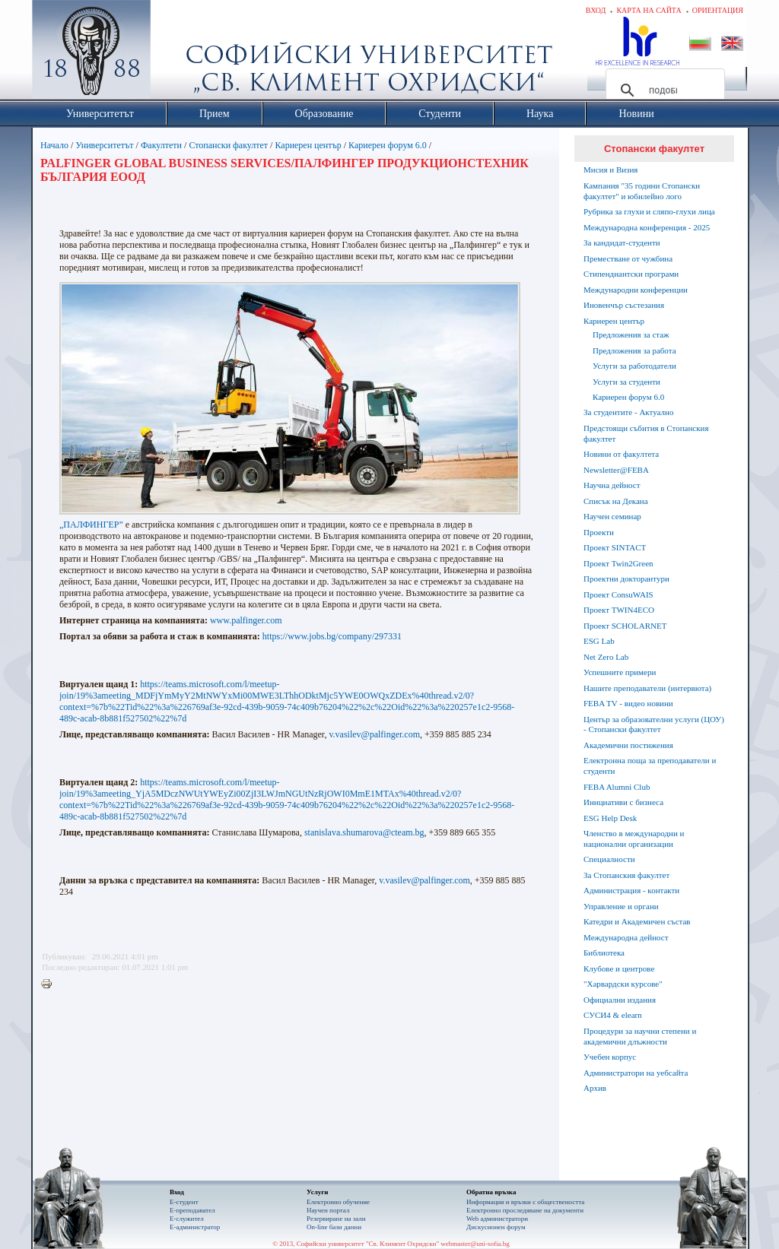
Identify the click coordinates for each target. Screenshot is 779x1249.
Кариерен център (308, 145)
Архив (594, 1087)
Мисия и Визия (610, 169)
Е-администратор (195, 1227)
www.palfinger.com (246, 620)
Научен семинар (612, 516)
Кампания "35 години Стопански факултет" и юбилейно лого (641, 191)
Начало (54, 145)
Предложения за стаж (631, 334)
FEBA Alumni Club (616, 786)
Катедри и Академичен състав (637, 921)
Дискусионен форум (496, 1227)
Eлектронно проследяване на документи (524, 1210)
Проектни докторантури (626, 578)
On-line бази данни (334, 1227)
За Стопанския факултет (626, 875)
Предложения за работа (634, 350)
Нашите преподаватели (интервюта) (647, 688)
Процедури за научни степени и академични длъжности (639, 1036)
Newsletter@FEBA (616, 469)
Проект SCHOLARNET (624, 625)
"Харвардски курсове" (623, 983)
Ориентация (717, 10)
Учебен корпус (609, 1056)
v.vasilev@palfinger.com (374, 734)
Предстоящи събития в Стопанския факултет (645, 433)
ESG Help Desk (610, 818)
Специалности (609, 859)
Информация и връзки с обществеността (525, 1202)
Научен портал (328, 1210)
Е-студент (184, 1202)
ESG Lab (599, 640)
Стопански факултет (228, 145)
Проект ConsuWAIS (618, 594)
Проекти (598, 532)
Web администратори (497, 1218)
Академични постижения (628, 745)
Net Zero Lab (605, 656)
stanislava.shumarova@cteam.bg (364, 832)
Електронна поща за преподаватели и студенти (649, 765)
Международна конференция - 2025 (646, 227)
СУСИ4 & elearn (612, 1014)
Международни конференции (635, 289)
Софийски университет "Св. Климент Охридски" (177, 53)
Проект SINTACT (614, 547)
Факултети (161, 145)
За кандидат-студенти (621, 242)
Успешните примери (619, 672)
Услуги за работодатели (634, 365)
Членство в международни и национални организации (633, 838)
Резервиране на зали (336, 1218)
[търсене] (663, 90)
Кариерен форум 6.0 (387, 145)
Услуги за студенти (626, 381)
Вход (596, 10)
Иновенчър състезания (623, 304)
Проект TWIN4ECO (618, 609)
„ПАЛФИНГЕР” (91, 524)
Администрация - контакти (631, 890)
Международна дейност (626, 937)
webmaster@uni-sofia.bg (475, 1243)
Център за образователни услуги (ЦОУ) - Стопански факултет (653, 724)
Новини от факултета (621, 453)
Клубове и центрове (618, 968)
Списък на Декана (615, 501)
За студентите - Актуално (628, 412)
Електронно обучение (338, 1202)
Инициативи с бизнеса (623, 802)
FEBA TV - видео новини (628, 703)
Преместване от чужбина (627, 258)
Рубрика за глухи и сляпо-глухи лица (649, 211)
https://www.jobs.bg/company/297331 (332, 636)
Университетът (104, 145)
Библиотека (604, 952)
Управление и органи (621, 906)
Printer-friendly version (50, 984)
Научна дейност (612, 485)
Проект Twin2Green (618, 563)
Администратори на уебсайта (635, 1072)
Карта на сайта (648, 10)
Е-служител (187, 1218)
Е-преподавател (192, 1210)
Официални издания (619, 999)
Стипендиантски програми (631, 273)
